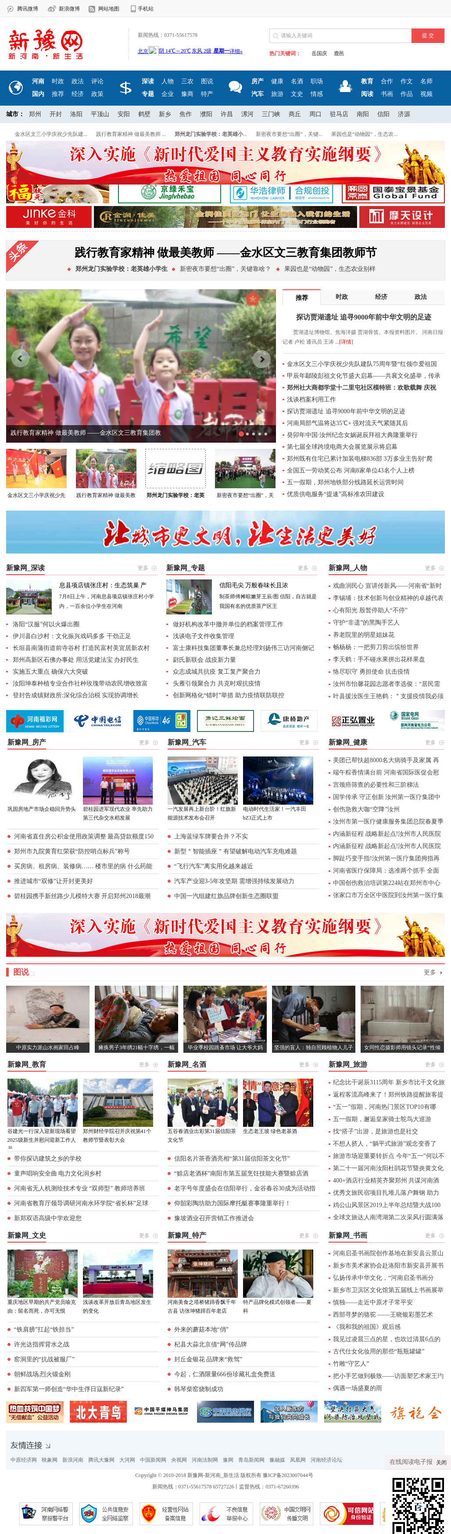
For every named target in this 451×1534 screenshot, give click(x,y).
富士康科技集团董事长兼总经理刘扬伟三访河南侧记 (243, 648)
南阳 (363, 114)
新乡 (165, 114)
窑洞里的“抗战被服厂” (44, 1359)
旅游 (277, 94)
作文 (407, 81)
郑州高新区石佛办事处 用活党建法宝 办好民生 (76, 660)
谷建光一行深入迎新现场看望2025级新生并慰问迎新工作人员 (41, 1140)
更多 (430, 972)
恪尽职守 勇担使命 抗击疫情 (371, 671)
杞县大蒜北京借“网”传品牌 (210, 1344)
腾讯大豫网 (101, 1460)
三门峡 (271, 114)
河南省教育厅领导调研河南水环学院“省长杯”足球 (81, 1203)
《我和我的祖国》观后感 (367, 1327)
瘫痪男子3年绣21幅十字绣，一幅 (136, 1047)
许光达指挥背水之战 (41, 1344)
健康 (277, 81)
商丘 (295, 114)
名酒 (297, 81)
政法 (78, 81)
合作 (387, 81)
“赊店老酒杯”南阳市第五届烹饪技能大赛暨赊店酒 (241, 1173)
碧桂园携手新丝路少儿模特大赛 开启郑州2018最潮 (82, 896)
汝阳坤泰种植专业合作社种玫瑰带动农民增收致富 (80, 683)
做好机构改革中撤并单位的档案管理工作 (228, 624)
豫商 (187, 94)
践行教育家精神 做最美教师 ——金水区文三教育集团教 (86, 433)
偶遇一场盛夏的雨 (357, 1388)
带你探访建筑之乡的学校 (48, 1158)
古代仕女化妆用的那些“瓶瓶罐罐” (378, 1351)
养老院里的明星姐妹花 (363, 635)
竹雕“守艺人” (351, 1363)
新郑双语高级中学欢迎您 (48, 1218)
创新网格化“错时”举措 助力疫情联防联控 (228, 695)
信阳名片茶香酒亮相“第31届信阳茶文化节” (232, 1158)
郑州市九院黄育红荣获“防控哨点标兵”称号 (72, 851)
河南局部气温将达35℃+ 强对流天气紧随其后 (347, 423)
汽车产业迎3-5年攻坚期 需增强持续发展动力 (234, 881)
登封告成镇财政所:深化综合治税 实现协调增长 (76, 695)
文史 (297, 94)
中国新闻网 (153, 1460)
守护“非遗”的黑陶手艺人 (366, 622)
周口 (315, 114)
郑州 (35, 114)
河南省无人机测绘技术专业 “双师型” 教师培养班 (79, 1188)
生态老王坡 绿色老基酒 (270, 1131)
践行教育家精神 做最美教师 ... (131, 134)
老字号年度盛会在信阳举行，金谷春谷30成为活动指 (244, 1188)
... (211, 134)
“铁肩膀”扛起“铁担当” (44, 1329)
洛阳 (76, 114)
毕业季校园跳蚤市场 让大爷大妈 (225, 1047)
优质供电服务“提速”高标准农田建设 (335, 494)
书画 (387, 94)
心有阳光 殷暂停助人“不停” (370, 610)
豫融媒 (277, 1460)
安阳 (124, 114)
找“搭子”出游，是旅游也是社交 (375, 1131)
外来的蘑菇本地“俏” (201, 1329)
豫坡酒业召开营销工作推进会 (214, 1218)
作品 (407, 94)
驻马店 (339, 114)
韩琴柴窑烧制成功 (198, 1389)
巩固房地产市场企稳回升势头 (41, 809)
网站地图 (108, 9)
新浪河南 (72, 1460)
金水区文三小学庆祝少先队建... (51, 134)
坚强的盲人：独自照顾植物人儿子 (313, 1047)
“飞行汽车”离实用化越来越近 (213, 866)
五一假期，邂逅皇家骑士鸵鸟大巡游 (382, 1119)
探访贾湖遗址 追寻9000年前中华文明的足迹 (346, 411)
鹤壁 (144, 114)
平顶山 (100, 114)
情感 (317, 94)
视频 (426, 94)
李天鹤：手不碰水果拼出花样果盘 (379, 659)
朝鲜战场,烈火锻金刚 (42, 1374)
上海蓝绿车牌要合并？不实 (211, 836)
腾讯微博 (27, 9)
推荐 (58, 94)
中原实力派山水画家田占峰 (47, 1047)
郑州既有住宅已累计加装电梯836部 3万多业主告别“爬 (360, 458)
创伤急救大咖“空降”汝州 (366, 809)
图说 (207, 81)
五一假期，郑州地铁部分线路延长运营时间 (345, 482)
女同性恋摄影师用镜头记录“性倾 (402, 1047)
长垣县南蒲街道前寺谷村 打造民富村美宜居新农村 (81, 648)
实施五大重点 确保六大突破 (50, 671)
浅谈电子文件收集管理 (203, 636)
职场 (317, 81)
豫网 (228, 1460)
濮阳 (206, 114)
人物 (167, 81)
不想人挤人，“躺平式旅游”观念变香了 (385, 1143)
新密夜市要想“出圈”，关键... (289, 134)
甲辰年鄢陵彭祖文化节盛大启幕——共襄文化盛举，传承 (363, 376)
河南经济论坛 (326, 1460)
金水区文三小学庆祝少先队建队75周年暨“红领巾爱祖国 (362, 364)
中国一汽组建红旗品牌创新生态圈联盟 (226, 896)
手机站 (146, 9)
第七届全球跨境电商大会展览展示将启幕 (342, 447)
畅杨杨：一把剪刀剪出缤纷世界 (376, 647)
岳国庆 (319, 53)
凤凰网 (298, 1460)
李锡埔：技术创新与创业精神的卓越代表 (388, 598)
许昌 (227, 114)
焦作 (185, 114)
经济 (78, 94)
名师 (426, 81)
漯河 (247, 114)
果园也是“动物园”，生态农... (364, 134)
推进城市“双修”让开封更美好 (53, 881)
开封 (56, 114)
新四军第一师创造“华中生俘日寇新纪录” (69, 1389)
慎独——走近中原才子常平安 (373, 1302)
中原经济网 (24, 1460)
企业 (167, 94)
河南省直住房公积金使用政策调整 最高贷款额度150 (84, 836)
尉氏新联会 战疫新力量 (204, 660)
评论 (97, 81)
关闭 (441, 1464)
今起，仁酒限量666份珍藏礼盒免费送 (225, 1374)
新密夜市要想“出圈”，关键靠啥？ (225, 269)
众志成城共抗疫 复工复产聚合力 (217, 671)
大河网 (127, 1460)
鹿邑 (339, 53)
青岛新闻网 (251, 1460)
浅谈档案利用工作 (311, 399)
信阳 (383, 114)
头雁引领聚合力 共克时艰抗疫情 (217, 683)
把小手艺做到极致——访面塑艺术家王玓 (388, 1376)
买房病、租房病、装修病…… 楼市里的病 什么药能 (83, 866)
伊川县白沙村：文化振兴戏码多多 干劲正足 (72, 636)
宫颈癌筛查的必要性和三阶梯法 (376, 784)
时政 (58, 81)
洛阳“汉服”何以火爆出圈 (46, 624)
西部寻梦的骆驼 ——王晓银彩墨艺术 (383, 1314)
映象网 (49, 1460)
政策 (97, 94)
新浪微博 (69, 9)
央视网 (179, 1460)
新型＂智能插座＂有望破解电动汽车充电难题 (235, 851)
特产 (207, 94)
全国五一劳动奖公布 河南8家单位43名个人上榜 (351, 470)
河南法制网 (205, 1460)
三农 (187, 81)
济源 (404, 114)
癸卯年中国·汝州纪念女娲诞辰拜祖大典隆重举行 (352, 435)
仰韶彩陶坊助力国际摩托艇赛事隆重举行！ (232, 1203)
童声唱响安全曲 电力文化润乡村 (58, 1173)
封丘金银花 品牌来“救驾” (208, 1359)
